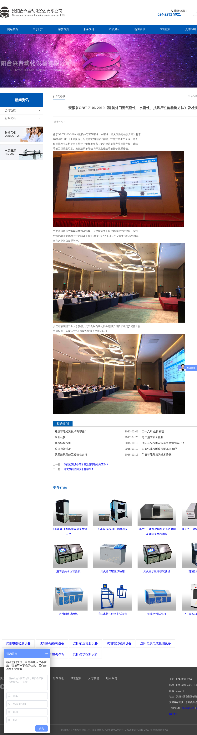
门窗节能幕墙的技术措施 (156, 454)
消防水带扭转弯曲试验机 (112, 613)
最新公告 (60, 437)
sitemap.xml (188, 708)
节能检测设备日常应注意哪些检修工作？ (86, 464)
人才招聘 (93, 678)
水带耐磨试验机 (68, 613)
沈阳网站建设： (177, 702)
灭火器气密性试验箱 (112, 571)
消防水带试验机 (156, 613)
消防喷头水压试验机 (68, 571)
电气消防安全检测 (152, 437)
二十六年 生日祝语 (153, 431)
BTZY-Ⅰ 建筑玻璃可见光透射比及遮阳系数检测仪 (157, 529)
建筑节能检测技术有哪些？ (71, 431)
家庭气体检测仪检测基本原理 (159, 448)
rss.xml (173, 713)
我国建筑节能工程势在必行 (71, 454)
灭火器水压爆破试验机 (156, 571)
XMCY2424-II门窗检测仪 (112, 529)
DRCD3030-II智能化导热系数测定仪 (68, 529)
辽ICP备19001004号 (112, 729)
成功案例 (76, 678)
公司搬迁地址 (63, 448)
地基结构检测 (63, 443)
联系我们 (111, 678)
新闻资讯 (58, 678)
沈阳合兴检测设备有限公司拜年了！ (163, 443)
